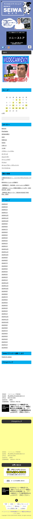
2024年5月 (5, 269)
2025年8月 (5, 226)
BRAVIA (4, 128)
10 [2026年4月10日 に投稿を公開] (19, 102)
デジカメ (4, 162)
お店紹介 (23, 508)
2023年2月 (5, 311)
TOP (6, 504)
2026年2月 (5, 209)
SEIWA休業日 (5, 134)
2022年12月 (5, 316)
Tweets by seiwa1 (7, 357)
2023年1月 (5, 314)
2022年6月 (5, 333)
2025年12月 (5, 215)
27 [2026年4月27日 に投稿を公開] (6, 111)
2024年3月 (5, 274)
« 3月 (3, 113)
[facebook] (6, 47)
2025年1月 (5, 246)
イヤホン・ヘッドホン (8, 151)
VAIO (3, 137)
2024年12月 (5, 249)
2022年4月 (5, 339)
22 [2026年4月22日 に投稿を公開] (13, 108)
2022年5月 (5, 336)
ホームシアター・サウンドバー (10, 165)
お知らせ (4, 145)
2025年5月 (5, 235)
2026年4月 (5, 204)
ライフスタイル (6, 168)
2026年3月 (5, 207)
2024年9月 (5, 257)
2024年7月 (5, 263)
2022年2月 (5, 342)
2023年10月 (5, 288)
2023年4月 (5, 305)
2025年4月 (5, 238)
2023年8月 (5, 294)
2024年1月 (5, 280)
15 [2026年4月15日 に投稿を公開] (13, 105)
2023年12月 (5, 283)
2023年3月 (5, 308)
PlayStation (5, 131)
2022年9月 (5, 325)
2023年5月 (5, 302)
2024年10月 (5, 254)
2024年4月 (5, 271)
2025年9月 (5, 223)
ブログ (24, 506)
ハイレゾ (9, 506)
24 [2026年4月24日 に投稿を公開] (19, 108)
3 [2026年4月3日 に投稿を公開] (19, 99)
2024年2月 (5, 277)
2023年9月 (5, 291)
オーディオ (5, 154)
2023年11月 (5, 285)
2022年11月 (5, 319)
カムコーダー (5, 156)
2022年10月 (5, 322)
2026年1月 (5, 212)
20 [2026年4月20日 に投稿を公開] (6, 108)
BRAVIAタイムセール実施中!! (10, 182)
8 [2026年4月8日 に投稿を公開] (13, 102)
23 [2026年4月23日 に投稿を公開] (16, 108)
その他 (3, 148)
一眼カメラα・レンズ (22, 504)
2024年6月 (5, 266)
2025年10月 (5, 221)
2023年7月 (5, 297)
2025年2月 (5, 243)
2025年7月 (5, 229)
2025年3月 (5, 240)
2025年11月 (5, 218)
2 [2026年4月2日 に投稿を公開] (16, 99)
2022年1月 (5, 345)
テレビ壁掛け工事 (12, 508)
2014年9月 (5, 347)
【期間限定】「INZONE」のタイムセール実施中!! (15, 185)
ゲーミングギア (6, 159)
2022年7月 (5, 330)
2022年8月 (5, 328)
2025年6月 (5, 232)
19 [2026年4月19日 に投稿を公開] (26, 105)
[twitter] (3, 47)
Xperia (3, 142)
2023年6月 (5, 299)
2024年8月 (5, 260)
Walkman (4, 140)
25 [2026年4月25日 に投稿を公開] (23, 108)
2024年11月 (5, 252)
